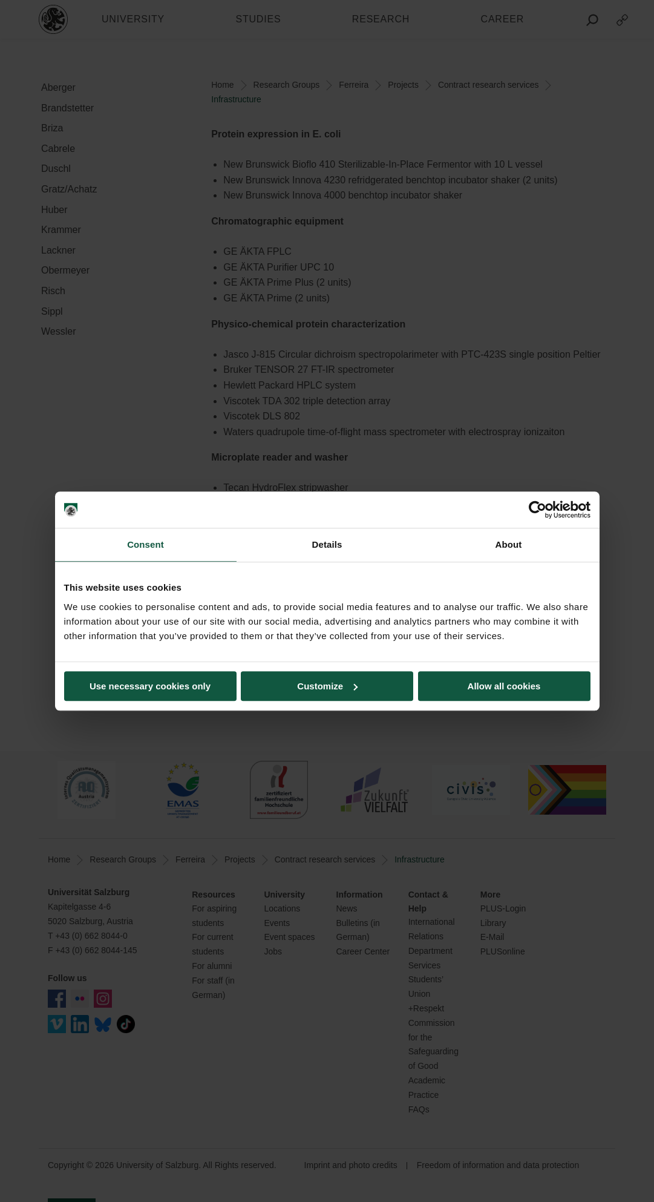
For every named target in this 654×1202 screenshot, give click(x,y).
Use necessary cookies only (150, 686)
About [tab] (508, 544)
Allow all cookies (504, 686)
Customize (327, 686)
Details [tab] (327, 544)
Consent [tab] (145, 544)
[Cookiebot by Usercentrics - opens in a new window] (537, 510)
